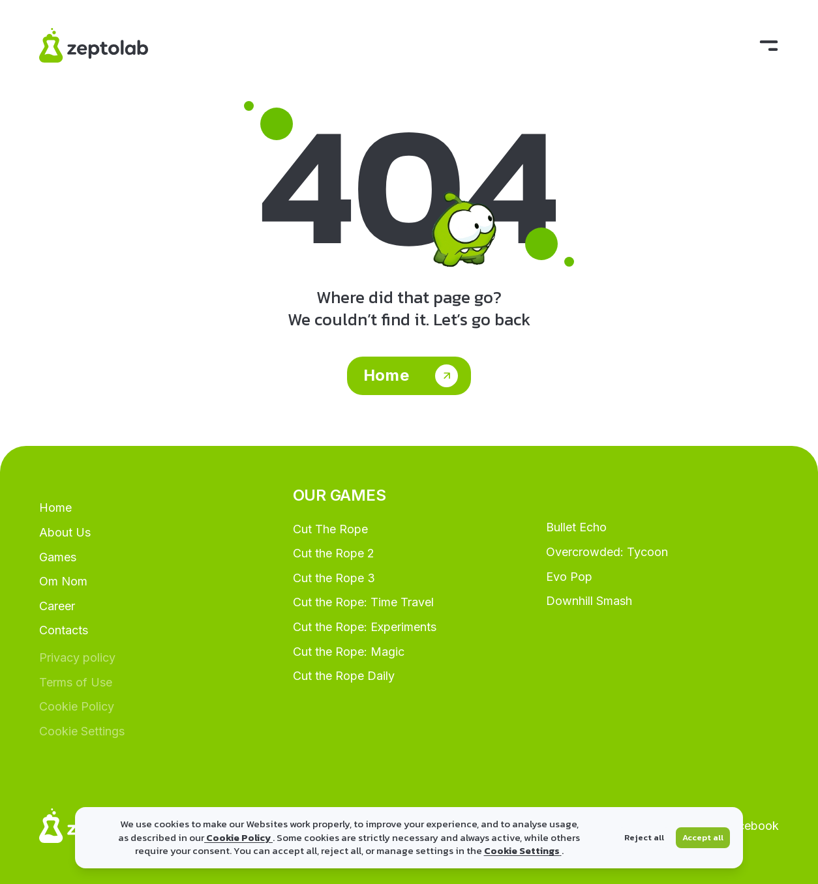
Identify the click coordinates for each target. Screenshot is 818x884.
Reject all (644, 837)
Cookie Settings (523, 850)
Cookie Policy (238, 837)
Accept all (702, 837)
